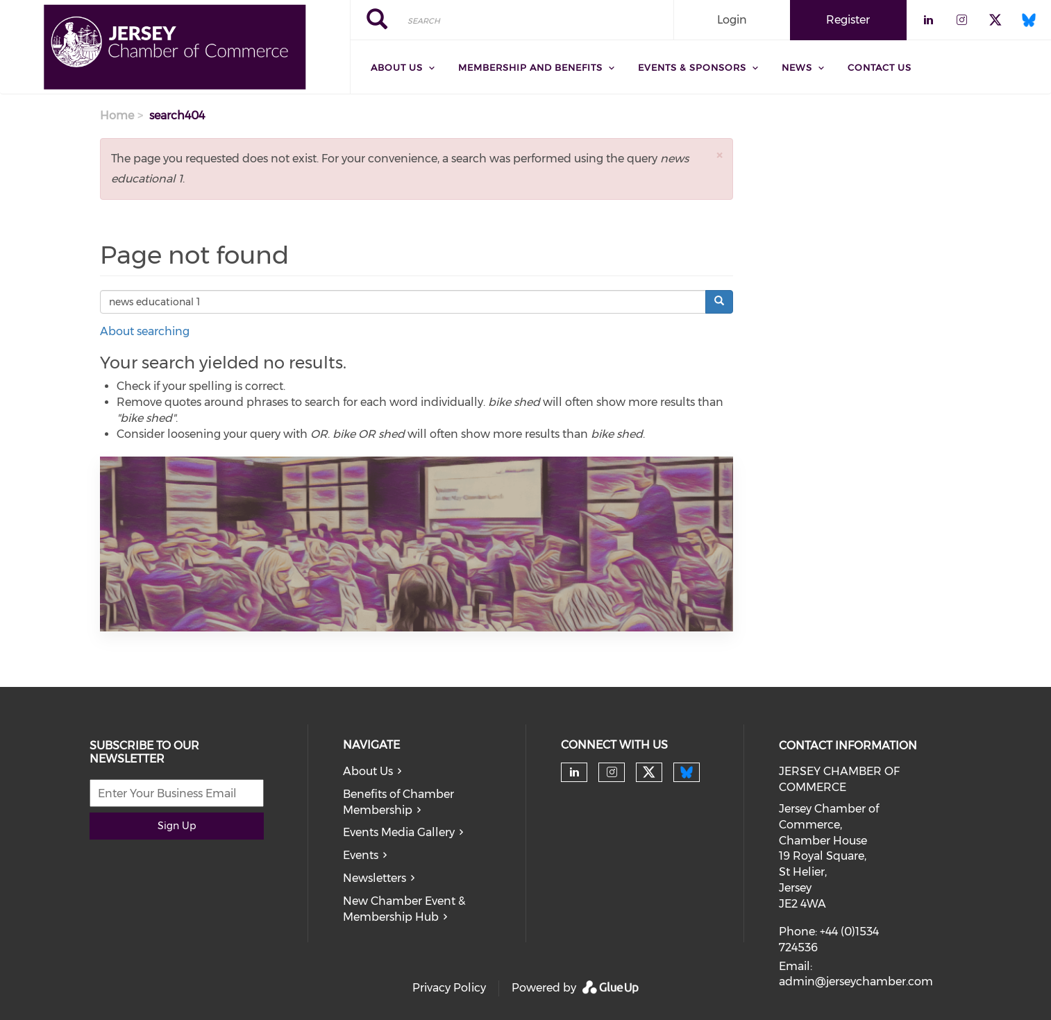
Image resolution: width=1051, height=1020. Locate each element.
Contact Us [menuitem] (879, 67)
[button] (719, 155)
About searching (145, 331)
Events (360, 855)
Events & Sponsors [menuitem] (692, 67)
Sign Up (177, 825)
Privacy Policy (449, 987)
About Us (368, 771)
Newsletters (374, 878)
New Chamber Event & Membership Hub (404, 909)
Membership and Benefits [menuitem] (530, 67)
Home (117, 115)
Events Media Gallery (399, 832)
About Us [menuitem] (397, 67)
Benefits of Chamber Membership (398, 802)
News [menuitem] (797, 67)
